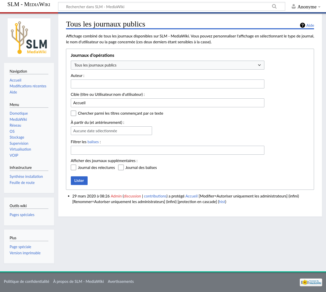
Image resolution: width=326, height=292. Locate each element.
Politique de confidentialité (26, 281)
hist (222, 201)
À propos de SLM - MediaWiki (78, 281)
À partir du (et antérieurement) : (97, 122)
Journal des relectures (96, 167)
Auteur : (77, 75)
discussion (132, 196)
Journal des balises (141, 167)
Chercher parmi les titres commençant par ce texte (120, 113)
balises (93, 141)
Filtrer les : (86, 141)
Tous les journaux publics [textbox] (95, 65)
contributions (155, 196)
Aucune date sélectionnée (95, 131)
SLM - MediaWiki (28, 4)
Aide (310, 25)
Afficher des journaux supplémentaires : (104, 160)
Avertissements (121, 281)
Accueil (191, 196)
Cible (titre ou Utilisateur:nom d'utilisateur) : (108, 94)
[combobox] (167, 65)
